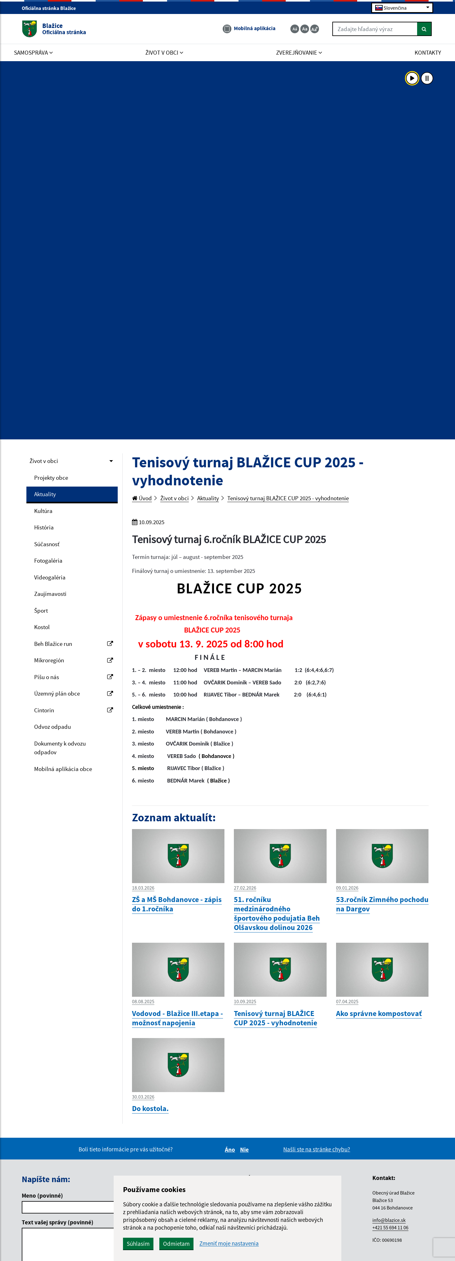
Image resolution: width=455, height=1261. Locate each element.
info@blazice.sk (389, 1220)
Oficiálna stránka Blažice (51, 8)
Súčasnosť (46, 544)
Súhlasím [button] (138, 1243)
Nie (245, 1149)
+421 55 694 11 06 (390, 1227)
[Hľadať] (424, 29)
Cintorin (73, 710)
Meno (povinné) (42, 1195)
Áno (231, 1149)
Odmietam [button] (176, 1243)
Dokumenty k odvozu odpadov (60, 748)
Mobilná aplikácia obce (63, 769)
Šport (41, 610)
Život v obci (44, 461)
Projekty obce (51, 477)
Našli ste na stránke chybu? (316, 1149)
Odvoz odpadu (52, 726)
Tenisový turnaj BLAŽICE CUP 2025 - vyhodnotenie (288, 498)
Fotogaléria (48, 560)
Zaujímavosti (50, 593)
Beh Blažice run (73, 643)
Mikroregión (73, 660)
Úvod (142, 498)
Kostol (42, 627)
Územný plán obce (73, 693)
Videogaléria (50, 577)
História (44, 527)
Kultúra (43, 511)
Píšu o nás (73, 677)
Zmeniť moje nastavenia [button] (229, 1243)
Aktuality (45, 494)
